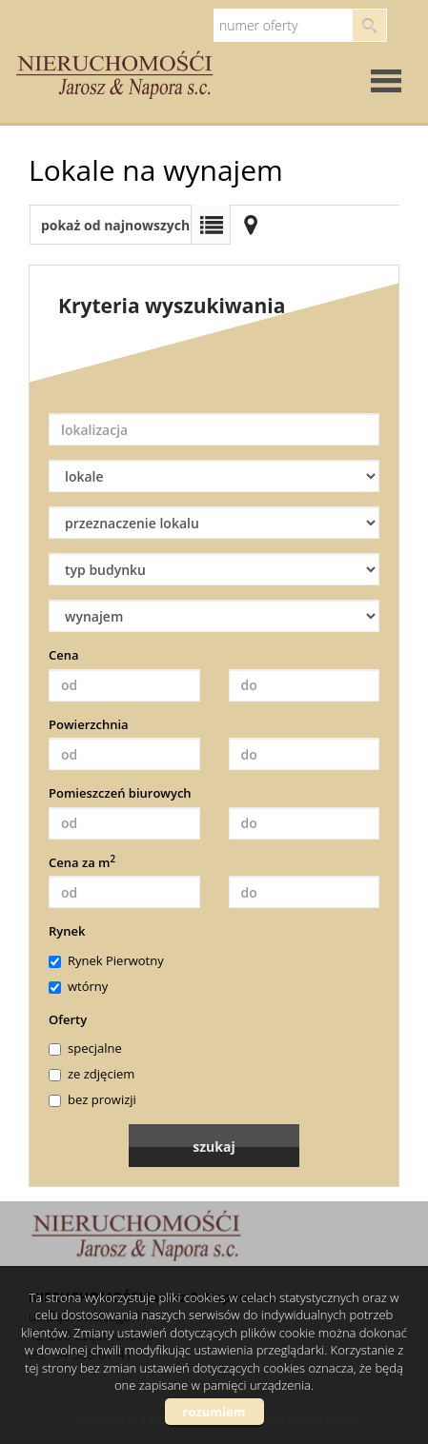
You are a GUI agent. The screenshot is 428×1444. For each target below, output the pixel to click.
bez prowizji (92, 1099)
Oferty (68, 1019)
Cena (64, 654)
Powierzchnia (89, 724)
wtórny (78, 986)
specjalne (85, 1048)
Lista (211, 225)
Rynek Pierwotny (106, 960)
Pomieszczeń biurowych (120, 792)
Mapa (251, 225)
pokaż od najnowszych (115, 225)
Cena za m (82, 862)
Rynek (67, 931)
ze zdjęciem (91, 1073)
